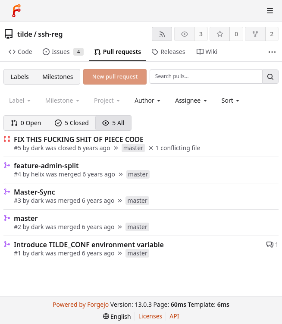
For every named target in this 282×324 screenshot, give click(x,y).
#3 (18, 200)
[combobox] (148, 100)
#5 (18, 148)
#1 (18, 253)
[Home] (16, 11)
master (26, 218)
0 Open (26, 123)
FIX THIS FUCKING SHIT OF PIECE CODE (79, 139)
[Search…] (270, 76)
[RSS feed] (162, 34)
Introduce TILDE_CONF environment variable (89, 244)
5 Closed (72, 123)
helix (37, 174)
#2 (18, 227)
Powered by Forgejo (81, 304)
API (174, 316)
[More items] (272, 52)
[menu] (231, 100)
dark (37, 148)
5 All (113, 123)
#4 (18, 174)
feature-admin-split (46, 165)
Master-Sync (34, 192)
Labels (20, 76)
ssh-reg (50, 34)
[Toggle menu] (270, 11)
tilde (24, 34)
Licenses (150, 316)
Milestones (57, 76)
